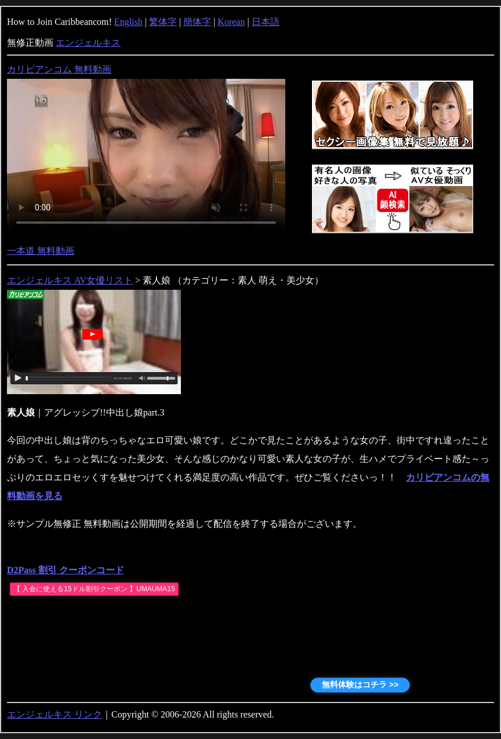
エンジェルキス (88, 43)
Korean (231, 22)
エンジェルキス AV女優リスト (70, 280)
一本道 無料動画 (40, 251)
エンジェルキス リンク (54, 714)
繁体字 (163, 22)
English (128, 22)
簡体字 (197, 22)
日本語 (265, 22)
